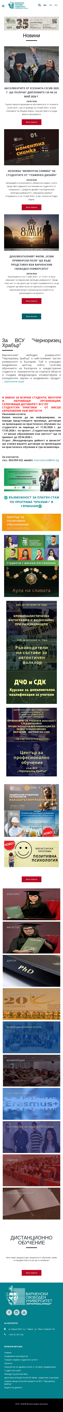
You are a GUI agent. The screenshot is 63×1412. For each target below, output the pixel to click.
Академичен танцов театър (25, 993)
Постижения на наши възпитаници (30, 1126)
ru (56, 5)
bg (45, 5)
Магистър (13, 927)
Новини (31, 35)
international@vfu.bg (46, 460)
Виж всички (31, 316)
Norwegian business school (24, 1027)
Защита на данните (13, 1387)
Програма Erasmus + (20, 1093)
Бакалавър (13, 894)
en (50, 5)
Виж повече (31, 122)
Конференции (16, 1060)
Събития (12, 1160)
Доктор (11, 960)
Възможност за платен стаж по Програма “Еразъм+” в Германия (31, 501)
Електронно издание (20, 1193)
